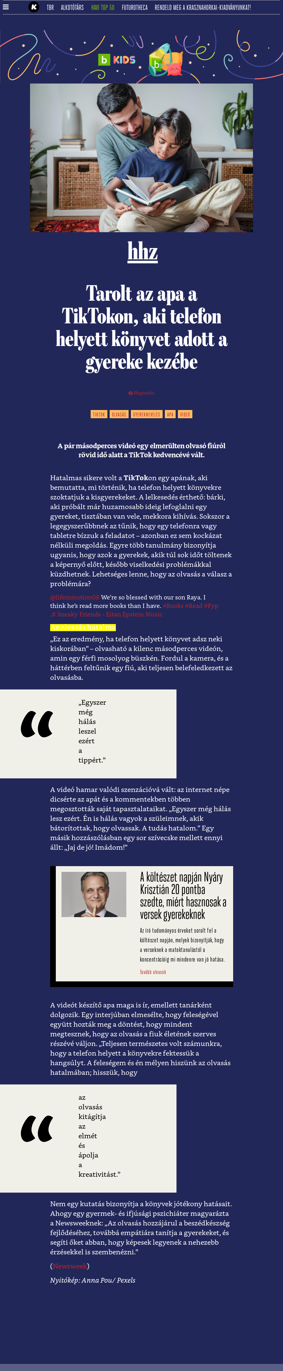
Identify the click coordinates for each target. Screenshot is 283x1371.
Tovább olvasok (153, 972)
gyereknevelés (146, 415)
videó (185, 415)
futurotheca (136, 8)
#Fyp (211, 606)
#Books (173, 606)
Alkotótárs (74, 8)
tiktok (99, 415)
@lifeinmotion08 (74, 598)
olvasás (119, 415)
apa (170, 415)
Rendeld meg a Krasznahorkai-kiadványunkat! (205, 8)
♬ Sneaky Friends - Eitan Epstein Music (106, 615)
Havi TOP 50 (104, 8)
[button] (6, 7)
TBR (52, 8)
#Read (194, 606)
